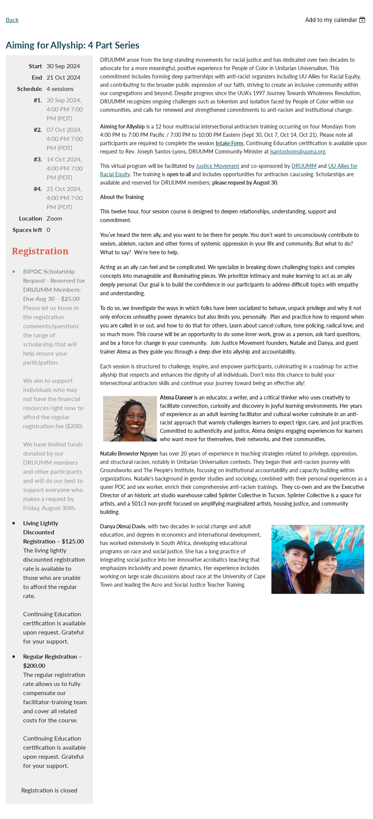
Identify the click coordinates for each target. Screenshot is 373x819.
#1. (38, 99)
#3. (38, 159)
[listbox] (336, 20)
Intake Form (229, 143)
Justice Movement (217, 166)
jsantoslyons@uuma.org (297, 151)
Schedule (29, 88)
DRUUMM (304, 166)
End (37, 77)
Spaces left (27, 229)
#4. (38, 188)
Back (12, 19)
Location (30, 218)
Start (35, 65)
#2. (38, 129)
